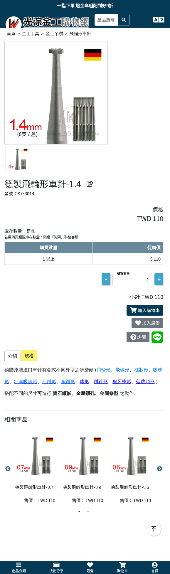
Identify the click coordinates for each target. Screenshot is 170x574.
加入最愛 (147, 323)
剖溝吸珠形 (25, 381)
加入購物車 (145, 310)
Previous (8, 469)
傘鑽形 (68, 381)
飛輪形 (104, 369)
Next (160, 469)
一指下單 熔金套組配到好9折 (85, 5)
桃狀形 (141, 369)
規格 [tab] (29, 355)
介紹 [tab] (12, 356)
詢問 (138, 337)
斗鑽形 (49, 381)
